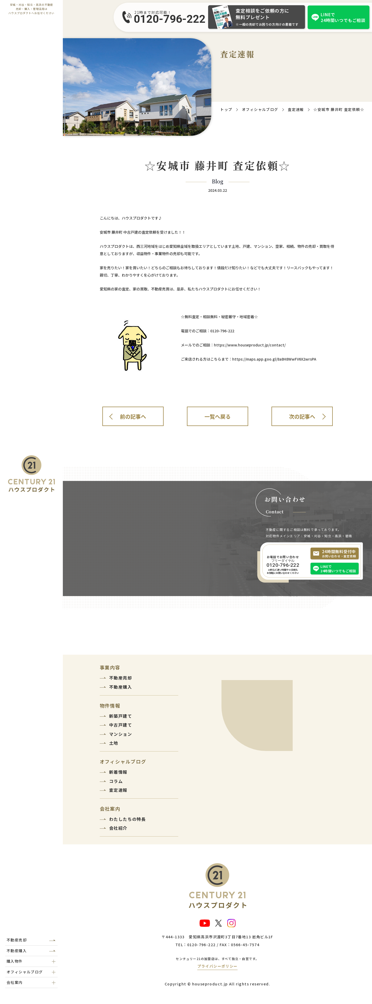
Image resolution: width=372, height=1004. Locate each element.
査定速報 (296, 109)
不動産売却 (17, 940)
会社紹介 (118, 828)
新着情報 (118, 772)
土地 (113, 743)
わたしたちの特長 (127, 819)
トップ (226, 109)
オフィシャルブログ (260, 109)
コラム (116, 781)
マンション (120, 734)
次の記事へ (302, 416)
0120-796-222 (170, 19)
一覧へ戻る (217, 416)
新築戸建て (120, 716)
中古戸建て (120, 725)
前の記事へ (133, 416)
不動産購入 (17, 950)
